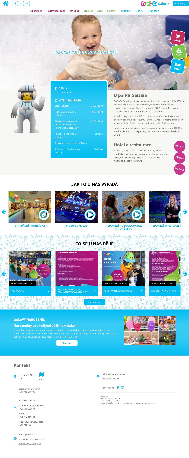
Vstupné (74, 11)
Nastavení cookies (110, 378)
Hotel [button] (140, 11)
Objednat (66, 342)
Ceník (63, 88)
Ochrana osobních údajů (113, 373)
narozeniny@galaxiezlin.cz (32, 439)
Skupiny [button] (126, 11)
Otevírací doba (56, 11)
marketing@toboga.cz (30, 443)
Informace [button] (37, 11)
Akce (100, 11)
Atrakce (88, 11)
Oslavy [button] (111, 11)
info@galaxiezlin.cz (28, 434)
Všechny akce (94, 302)
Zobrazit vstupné (63, 92)
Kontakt (154, 11)
